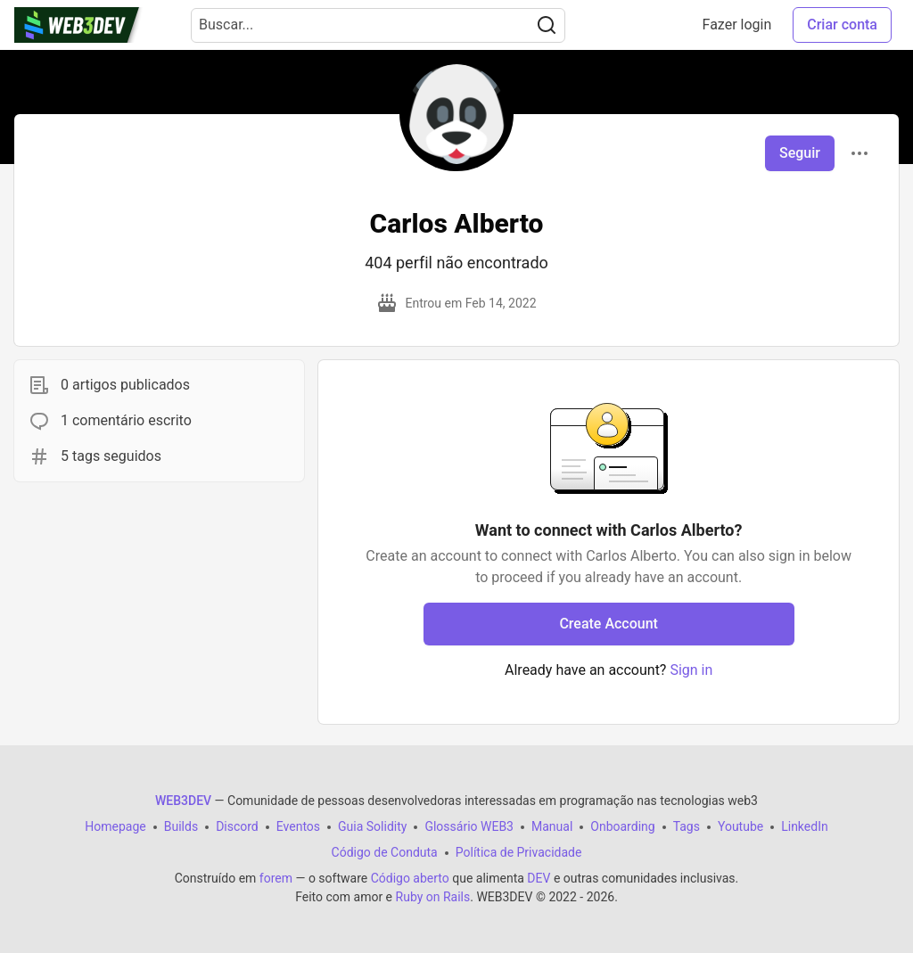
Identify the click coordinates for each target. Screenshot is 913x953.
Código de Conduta (385, 852)
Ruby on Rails (433, 897)
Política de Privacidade (519, 852)
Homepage (115, 826)
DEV (538, 878)
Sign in (691, 669)
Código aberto (410, 878)
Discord (237, 826)
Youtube (740, 826)
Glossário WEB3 (469, 826)
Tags (686, 826)
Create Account (608, 623)
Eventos (298, 826)
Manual (551, 826)
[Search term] (378, 25)
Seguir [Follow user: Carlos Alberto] (799, 152)
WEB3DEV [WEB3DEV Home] (183, 800)
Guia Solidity (372, 826)
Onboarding (622, 826)
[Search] (546, 25)
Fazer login (737, 24)
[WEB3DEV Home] (95, 25)
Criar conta (842, 24)
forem (275, 878)
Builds (181, 826)
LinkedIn (804, 826)
